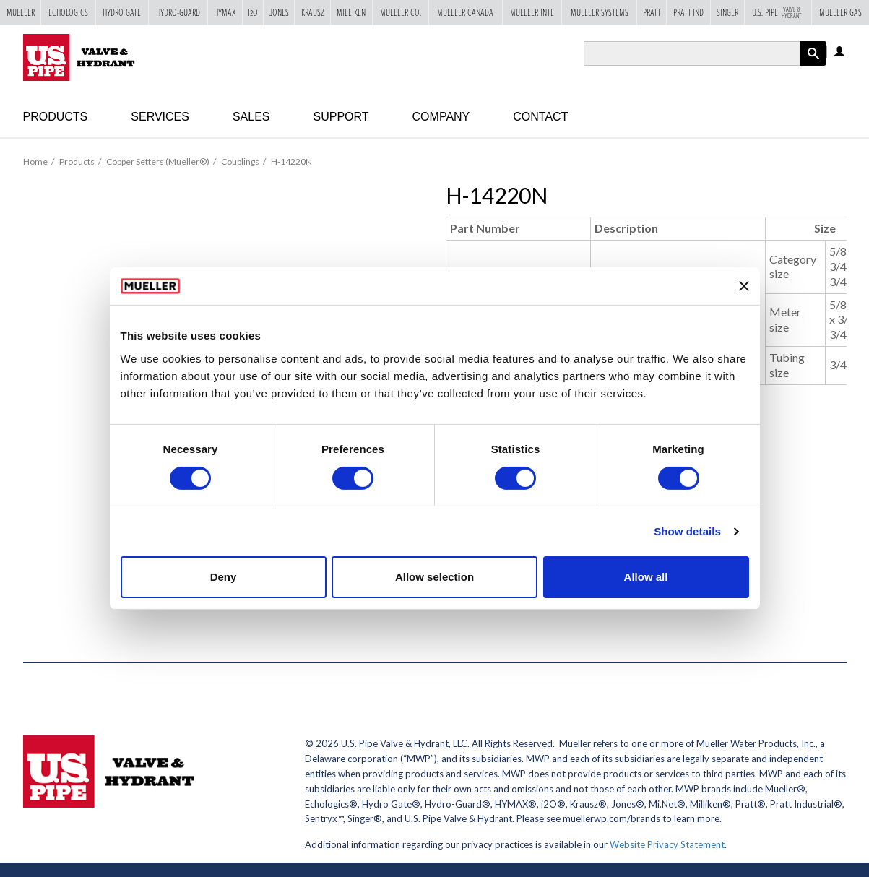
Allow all (646, 577)
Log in (840, 52)
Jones (279, 12)
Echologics (68, 12)
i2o (253, 12)
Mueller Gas (840, 12)
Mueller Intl (532, 12)
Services (160, 117)
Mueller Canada (465, 12)
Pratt (652, 12)
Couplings (240, 161)
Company (441, 117)
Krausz (312, 12)
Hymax (225, 12)
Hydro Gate (122, 12)
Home (35, 161)
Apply (813, 65)
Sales (251, 117)
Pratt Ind (688, 12)
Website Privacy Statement (667, 844)
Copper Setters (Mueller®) (157, 161)
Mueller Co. (400, 12)
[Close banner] (744, 286)
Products (55, 117)
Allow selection (434, 577)
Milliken (351, 12)
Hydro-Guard (178, 12)
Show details (687, 531)
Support (341, 117)
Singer (727, 12)
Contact (540, 117)
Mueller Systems (599, 12)
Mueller (21, 12)
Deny (223, 577)
